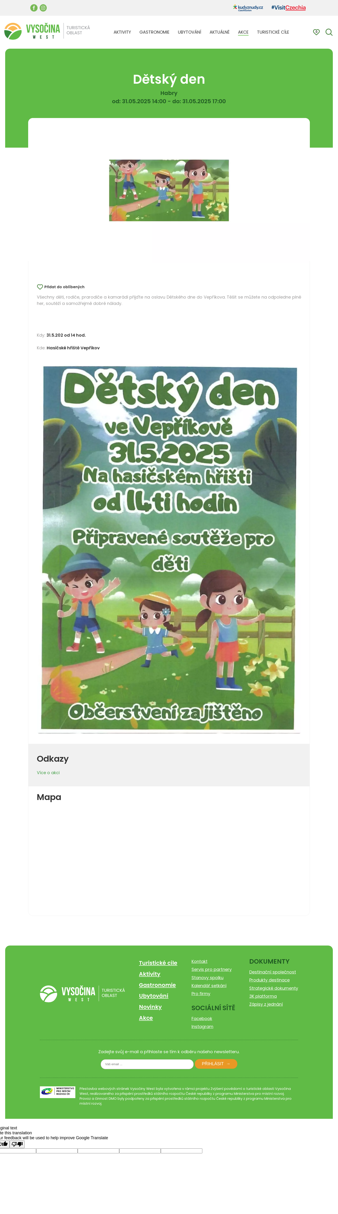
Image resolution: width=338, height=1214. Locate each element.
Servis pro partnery (212, 969)
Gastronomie (157, 985)
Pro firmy (201, 994)
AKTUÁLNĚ (220, 32)
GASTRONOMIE (154, 32)
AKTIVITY (122, 32)
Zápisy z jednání (266, 1004)
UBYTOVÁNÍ (189, 32)
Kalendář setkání (209, 986)
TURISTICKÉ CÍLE (273, 32)
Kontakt (199, 961)
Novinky (150, 1007)
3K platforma (263, 996)
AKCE (243, 32)
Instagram (202, 1026)
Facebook (202, 1018)
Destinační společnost (272, 972)
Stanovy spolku (207, 978)
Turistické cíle (158, 963)
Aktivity (149, 974)
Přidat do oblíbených (64, 286)
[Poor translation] (17, 1144)
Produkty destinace (269, 980)
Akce (146, 1018)
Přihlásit (213, 1063)
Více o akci (48, 773)
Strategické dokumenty (273, 988)
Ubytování (153, 996)
